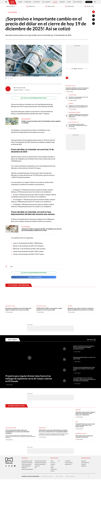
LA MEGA (52, 471)
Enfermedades (42, 428)
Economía (55, 1)
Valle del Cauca (73, 122)
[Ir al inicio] (12, 2)
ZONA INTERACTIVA (85, 463)
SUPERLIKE (83, 465)
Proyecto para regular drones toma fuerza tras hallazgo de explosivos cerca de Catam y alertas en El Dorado (28, 379)
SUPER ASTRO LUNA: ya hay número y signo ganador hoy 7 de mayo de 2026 (49, 309)
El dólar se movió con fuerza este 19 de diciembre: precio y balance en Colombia (41, 122)
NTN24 (52, 461)
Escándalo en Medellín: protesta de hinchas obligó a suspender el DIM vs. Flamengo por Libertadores (79, 116)
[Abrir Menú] (6, 2)
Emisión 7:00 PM (70, 6)
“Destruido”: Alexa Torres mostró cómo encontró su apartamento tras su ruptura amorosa (85, 426)
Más (91, 340)
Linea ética (37, 467)
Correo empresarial (26, 467)
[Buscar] (95, 2)
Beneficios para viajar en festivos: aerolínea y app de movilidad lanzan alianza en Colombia (81, 309)
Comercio (70, 306)
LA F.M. (52, 466)
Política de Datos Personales (47, 477)
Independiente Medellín (74, 112)
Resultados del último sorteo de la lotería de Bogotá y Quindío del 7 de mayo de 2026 (77, 89)
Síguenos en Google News (34, 277)
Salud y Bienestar (46, 1)
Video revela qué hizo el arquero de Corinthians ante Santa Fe (84, 437)
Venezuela (78, 410)
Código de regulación (27, 466)
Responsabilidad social (27, 461)
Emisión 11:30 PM (90, 6)
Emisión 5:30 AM (29, 6)
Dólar (11, 266)
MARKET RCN (84, 466)
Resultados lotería (70, 86)
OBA (36, 469)
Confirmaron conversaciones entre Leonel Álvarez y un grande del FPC (78, 98)
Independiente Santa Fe (81, 434)
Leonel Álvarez (73, 95)
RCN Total (53, 463)
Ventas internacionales (40, 466)
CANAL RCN (89, 1)
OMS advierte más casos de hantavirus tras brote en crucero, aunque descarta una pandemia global (53, 431)
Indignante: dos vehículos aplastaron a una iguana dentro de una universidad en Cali (78, 107)
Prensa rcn (24, 469)
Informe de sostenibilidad (38, 464)
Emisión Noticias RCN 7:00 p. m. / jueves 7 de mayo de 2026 (83, 358)
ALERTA (52, 468)
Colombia (20, 1)
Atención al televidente (27, 463)
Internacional (28, 1)
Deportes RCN (37, 1)
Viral (76, 422)
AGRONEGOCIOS (68, 465)
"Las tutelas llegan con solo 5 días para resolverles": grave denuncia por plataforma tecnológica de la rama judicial (84, 380)
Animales (71, 104)
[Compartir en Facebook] (93, 15)
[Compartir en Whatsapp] (93, 23)
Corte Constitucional (10, 428)
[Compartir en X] (93, 19)
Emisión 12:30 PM (50, 6)
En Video (12, 340)
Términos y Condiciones (71, 477)
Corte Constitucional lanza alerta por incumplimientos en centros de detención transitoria (17, 432)
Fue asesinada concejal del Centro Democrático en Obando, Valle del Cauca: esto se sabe (78, 126)
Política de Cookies (60, 477)
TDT (59, 461)
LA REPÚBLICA (68, 461)
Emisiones (9, 6)
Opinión (69, 1)
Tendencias (62, 1)
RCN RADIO (53, 465)
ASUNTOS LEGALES (69, 463)
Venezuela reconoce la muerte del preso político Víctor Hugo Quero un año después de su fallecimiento (84, 414)
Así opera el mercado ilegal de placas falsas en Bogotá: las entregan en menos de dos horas (83, 369)
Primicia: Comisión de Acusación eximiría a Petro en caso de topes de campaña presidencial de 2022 (84, 348)
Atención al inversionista (25, 472)
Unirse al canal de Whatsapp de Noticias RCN (34, 98)
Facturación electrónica (41, 461)
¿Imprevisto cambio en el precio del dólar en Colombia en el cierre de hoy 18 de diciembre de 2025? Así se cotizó (41, 229)
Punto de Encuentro (77, 1)
